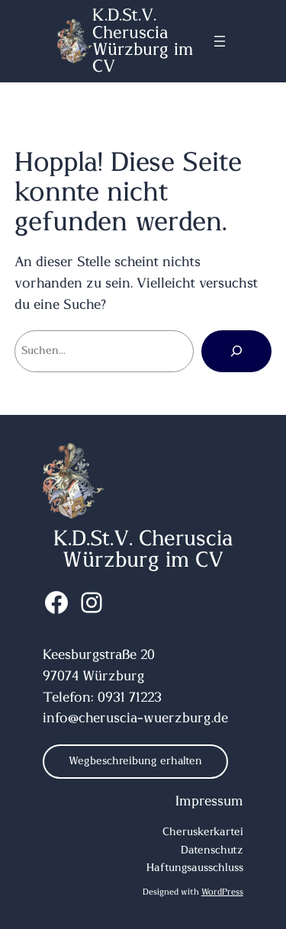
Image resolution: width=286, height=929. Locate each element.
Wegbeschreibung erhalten (135, 761)
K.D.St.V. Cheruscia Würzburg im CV (142, 41)
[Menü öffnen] (219, 41)
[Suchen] (236, 350)
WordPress (222, 892)
